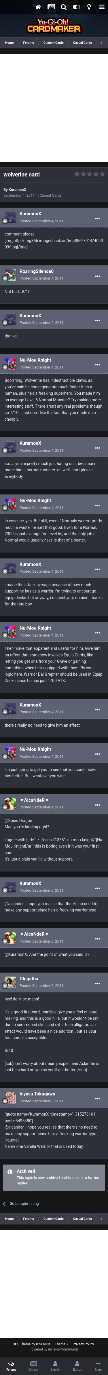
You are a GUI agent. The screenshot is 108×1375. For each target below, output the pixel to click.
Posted (42, 221)
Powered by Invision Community (54, 1349)
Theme (61, 1344)
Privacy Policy (83, 1344)
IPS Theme (22, 1344)
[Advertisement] (54, 108)
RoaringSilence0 (37, 271)
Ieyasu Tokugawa (37, 1094)
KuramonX (17, 189)
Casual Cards (50, 195)
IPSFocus (43, 1344)
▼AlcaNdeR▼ (34, 800)
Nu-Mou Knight (35, 360)
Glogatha (29, 978)
